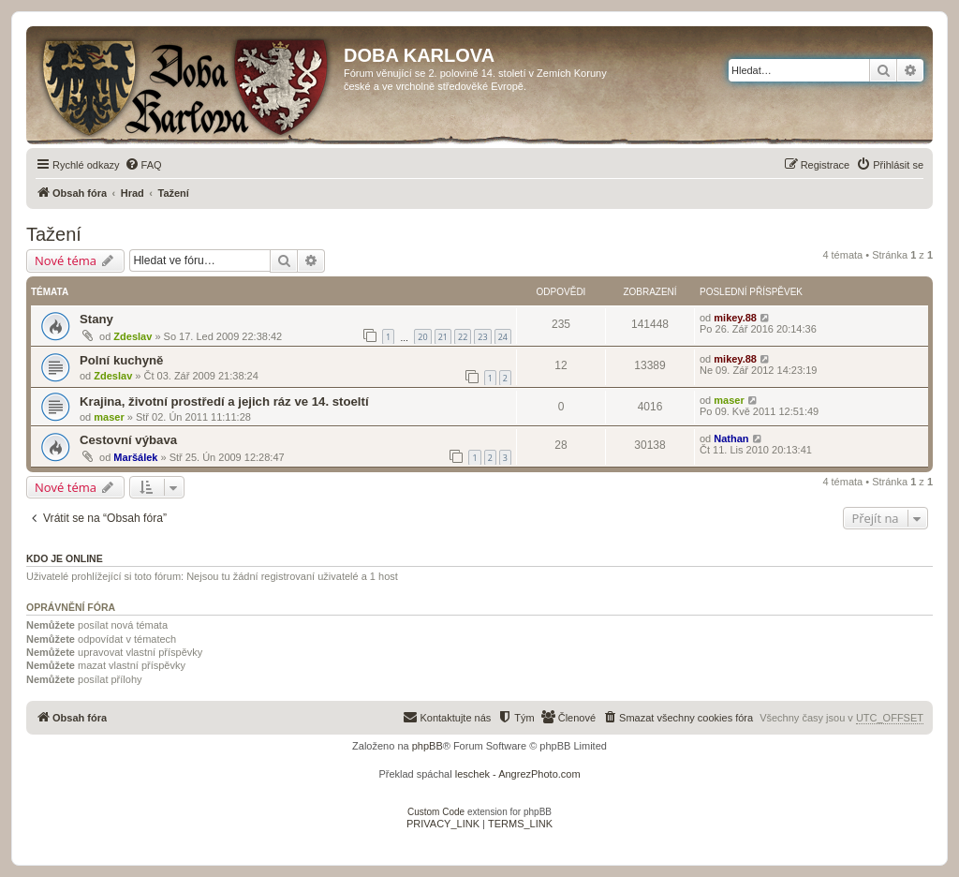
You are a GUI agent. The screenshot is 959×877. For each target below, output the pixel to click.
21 (443, 337)
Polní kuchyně (121, 360)
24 (503, 337)
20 (422, 337)
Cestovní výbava (128, 440)
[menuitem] (143, 165)
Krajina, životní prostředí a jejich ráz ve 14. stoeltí (224, 401)
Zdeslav (132, 336)
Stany (96, 319)
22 (462, 337)
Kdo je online (64, 558)
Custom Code (436, 812)
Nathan (731, 438)
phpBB (427, 745)
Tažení (53, 234)
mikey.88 (735, 317)
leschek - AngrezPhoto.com (518, 774)
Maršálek (135, 457)
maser (109, 417)
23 (482, 337)
